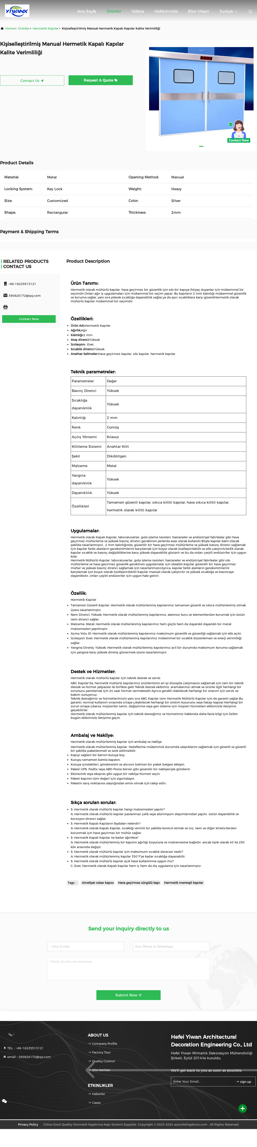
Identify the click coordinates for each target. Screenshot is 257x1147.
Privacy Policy (28, 1124)
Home (10, 28)
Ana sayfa (86, 11)
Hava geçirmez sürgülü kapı (139, 883)
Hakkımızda (166, 11)
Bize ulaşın (198, 11)
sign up (243, 1082)
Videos (137, 11)
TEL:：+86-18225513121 (23, 1048)
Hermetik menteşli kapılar (183, 883)
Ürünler (114, 11)
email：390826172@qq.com (27, 1057)
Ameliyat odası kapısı (98, 883)
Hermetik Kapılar (45, 28)
